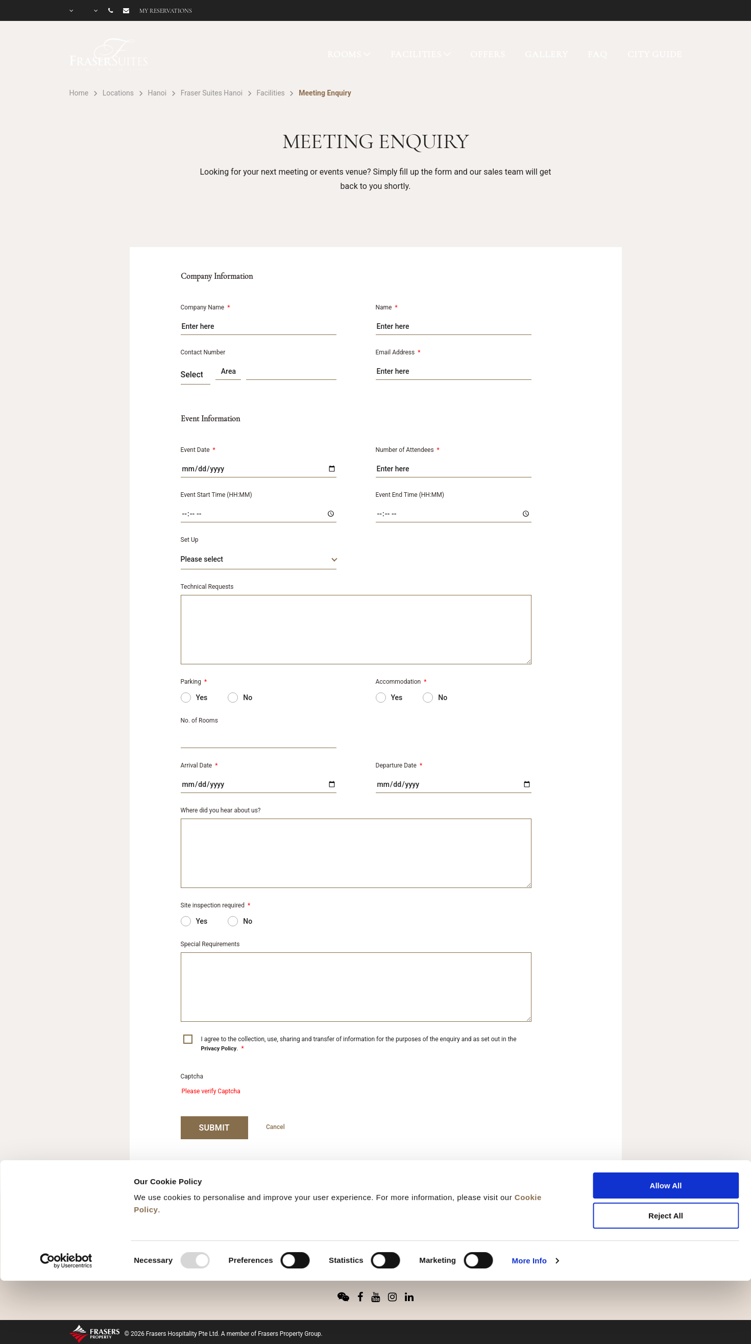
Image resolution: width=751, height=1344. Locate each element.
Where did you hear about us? (221, 810)
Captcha (192, 1076)
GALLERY (546, 54)
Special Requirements (210, 944)
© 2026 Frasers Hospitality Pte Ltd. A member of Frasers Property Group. (224, 1333)
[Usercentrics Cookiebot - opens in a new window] (66, 1203)
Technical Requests (207, 586)
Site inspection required (216, 905)
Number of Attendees (408, 449)
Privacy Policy (219, 1048)
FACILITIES (416, 54)
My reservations (165, 10)
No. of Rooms (199, 720)
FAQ (598, 54)
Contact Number (203, 352)
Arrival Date (199, 765)
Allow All (666, 1128)
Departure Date (399, 765)
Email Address (398, 352)
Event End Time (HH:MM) (410, 494)
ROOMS (344, 54)
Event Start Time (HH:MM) (216, 494)
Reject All (665, 1158)
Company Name (205, 307)
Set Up (190, 539)
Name (387, 307)
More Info (529, 1203)
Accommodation (401, 681)
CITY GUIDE (654, 54)
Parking (194, 681)
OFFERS (487, 54)
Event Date (198, 449)
